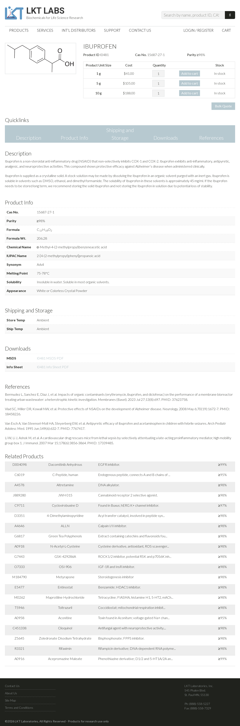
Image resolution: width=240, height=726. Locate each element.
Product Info (74, 138)
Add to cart (189, 73)
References (211, 138)
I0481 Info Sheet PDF (53, 367)
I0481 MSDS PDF (50, 358)
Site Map (10, 700)
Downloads (165, 138)
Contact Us (12, 686)
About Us (11, 693)
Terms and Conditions (19, 707)
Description (28, 138)
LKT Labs (45, 11)
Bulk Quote (223, 106)
